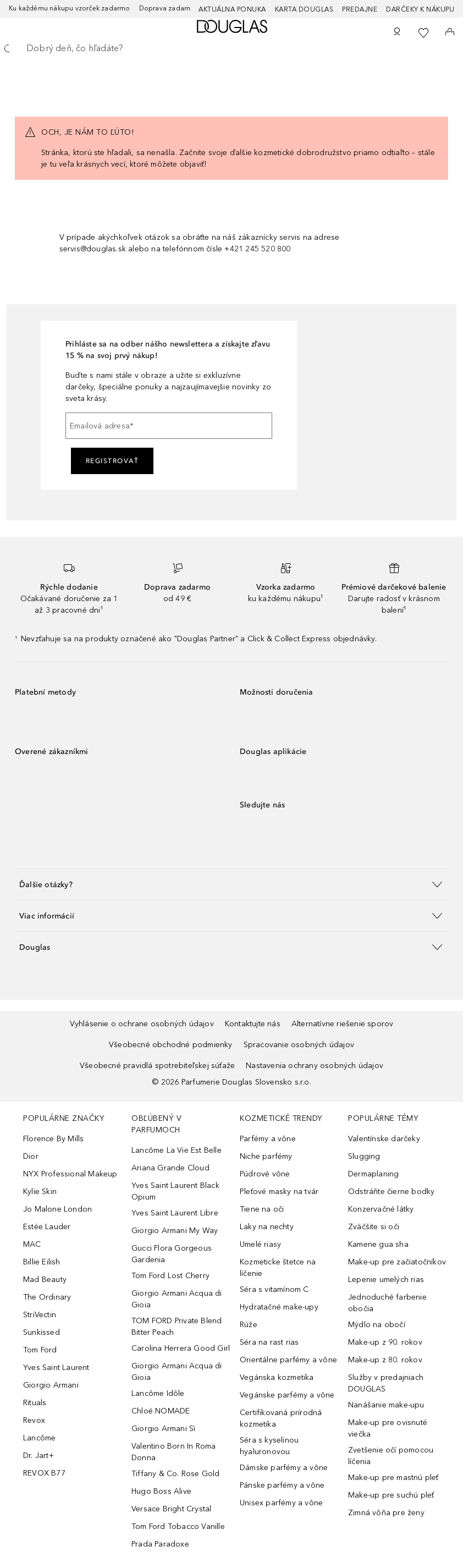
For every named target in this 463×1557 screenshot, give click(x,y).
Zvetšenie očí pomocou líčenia (390, 1455)
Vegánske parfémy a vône (287, 1395)
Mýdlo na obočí (376, 1324)
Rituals (34, 1402)
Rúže (248, 1324)
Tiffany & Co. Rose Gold (175, 1473)
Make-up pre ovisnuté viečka (387, 1428)
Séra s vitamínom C (274, 1289)
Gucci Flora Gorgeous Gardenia (171, 1254)
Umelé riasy (260, 1244)
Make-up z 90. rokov (385, 1342)
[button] (231, 884)
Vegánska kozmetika (277, 1377)
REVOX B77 (44, 1473)
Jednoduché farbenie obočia (387, 1302)
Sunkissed (41, 1332)
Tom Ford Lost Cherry (170, 1275)
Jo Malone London (57, 1209)
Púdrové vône (265, 1174)
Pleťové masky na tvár (279, 1191)
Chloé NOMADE (160, 1411)
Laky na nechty (267, 1226)
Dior (30, 1156)
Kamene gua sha (378, 1244)
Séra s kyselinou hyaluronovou (269, 1445)
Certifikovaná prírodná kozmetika (281, 1418)
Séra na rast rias (269, 1342)
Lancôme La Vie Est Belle (176, 1150)
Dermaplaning (373, 1174)
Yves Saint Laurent (56, 1367)
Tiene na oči (262, 1209)
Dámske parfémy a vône (284, 1467)
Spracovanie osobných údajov (299, 1044)
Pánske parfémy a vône (282, 1485)
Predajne (359, 9)
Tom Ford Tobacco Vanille (178, 1526)
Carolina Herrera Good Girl (180, 1348)
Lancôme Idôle (158, 1393)
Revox (34, 1420)
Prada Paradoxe (160, 1544)
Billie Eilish (41, 1262)
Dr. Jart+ (38, 1455)
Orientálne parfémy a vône (288, 1360)
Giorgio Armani (51, 1385)
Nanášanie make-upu (386, 1405)
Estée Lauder (46, 1226)
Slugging (364, 1156)
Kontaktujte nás (252, 1023)
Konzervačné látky (381, 1209)
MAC (32, 1244)
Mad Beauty (45, 1279)
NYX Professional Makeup (70, 1174)
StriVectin (39, 1314)
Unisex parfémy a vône (281, 1503)
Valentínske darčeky (384, 1138)
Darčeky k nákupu (420, 9)
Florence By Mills (53, 1138)
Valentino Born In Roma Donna (173, 1452)
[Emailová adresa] (168, 425)
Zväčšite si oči (373, 1226)
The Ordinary (47, 1297)
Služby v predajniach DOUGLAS (385, 1383)
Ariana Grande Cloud (170, 1168)
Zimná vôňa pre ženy (386, 1512)
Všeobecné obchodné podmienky (171, 1044)
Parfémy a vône (268, 1138)
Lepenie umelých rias (386, 1279)
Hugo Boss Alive (161, 1491)
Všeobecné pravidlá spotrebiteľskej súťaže (157, 1065)
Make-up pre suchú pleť (391, 1495)
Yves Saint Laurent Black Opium (175, 1191)
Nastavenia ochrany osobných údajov (314, 1065)
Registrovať (112, 461)
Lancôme (39, 1438)
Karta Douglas (304, 9)
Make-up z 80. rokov (385, 1360)
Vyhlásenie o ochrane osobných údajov (142, 1023)
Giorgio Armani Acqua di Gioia (176, 1299)
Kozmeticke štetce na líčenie (278, 1267)
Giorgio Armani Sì (163, 1428)
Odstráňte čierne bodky (391, 1191)
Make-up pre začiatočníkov (397, 1262)
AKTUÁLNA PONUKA (232, 9)
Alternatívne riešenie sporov (342, 1023)
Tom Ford (40, 1350)
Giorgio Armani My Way (174, 1230)
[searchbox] (231, 48)
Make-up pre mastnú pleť (393, 1477)
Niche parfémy (266, 1156)
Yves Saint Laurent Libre (174, 1213)
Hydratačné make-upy (279, 1307)
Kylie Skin (40, 1191)
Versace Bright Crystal (171, 1509)
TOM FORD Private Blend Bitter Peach (176, 1326)
